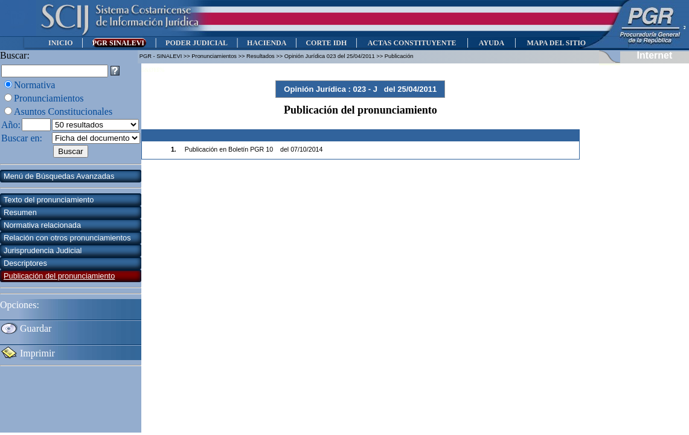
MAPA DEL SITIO (556, 43)
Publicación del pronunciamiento (59, 275)
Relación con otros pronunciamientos (67, 237)
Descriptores (25, 263)
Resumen (20, 212)
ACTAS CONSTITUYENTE (412, 43)
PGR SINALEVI (119, 43)
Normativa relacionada (42, 225)
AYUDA (491, 43)
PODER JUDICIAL (196, 43)
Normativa (34, 85)
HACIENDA (266, 43)
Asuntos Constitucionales (63, 111)
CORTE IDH (326, 43)
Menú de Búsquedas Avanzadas (59, 176)
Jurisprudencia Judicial (43, 250)
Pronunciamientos (49, 98)
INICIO (60, 43)
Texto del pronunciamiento (49, 199)
